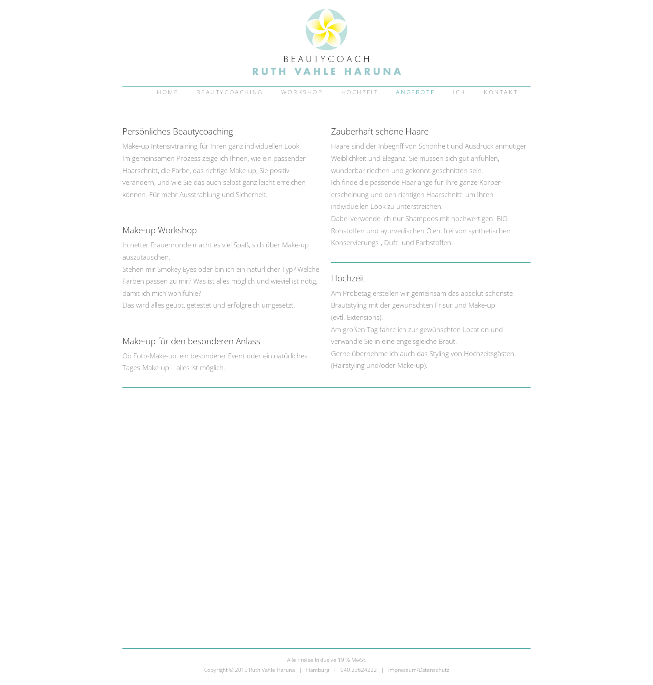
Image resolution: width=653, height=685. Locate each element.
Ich (459, 92)
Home (167, 92)
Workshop (302, 92)
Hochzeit (359, 92)
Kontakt (501, 92)
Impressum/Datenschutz (418, 670)
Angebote (415, 92)
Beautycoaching (229, 92)
